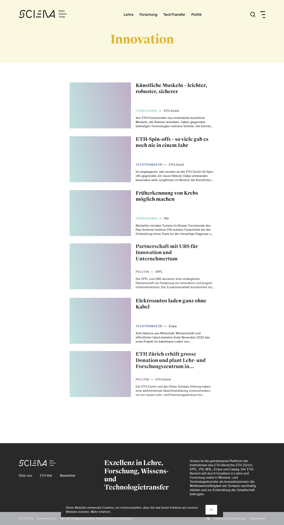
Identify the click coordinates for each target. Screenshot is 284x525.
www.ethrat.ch (47, 518)
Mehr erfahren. (101, 512)
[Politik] (196, 15)
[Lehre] (128, 15)
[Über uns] (25, 476)
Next (209, 414)
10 (167, 414)
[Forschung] (148, 15)
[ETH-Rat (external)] (46, 476)
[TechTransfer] (174, 15)
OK (211, 509)
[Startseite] (47, 14)
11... (180, 414)
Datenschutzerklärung (229, 518)
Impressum (257, 518)
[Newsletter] (68, 476)
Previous (78, 414)
